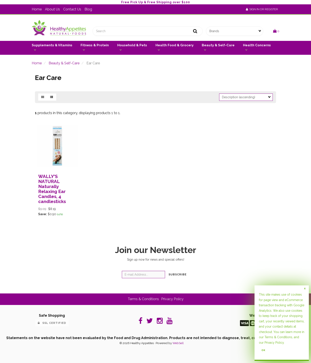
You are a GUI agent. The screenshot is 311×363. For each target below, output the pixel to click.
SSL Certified (52, 323)
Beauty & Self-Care (218, 45)
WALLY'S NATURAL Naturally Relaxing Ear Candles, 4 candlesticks (52, 189)
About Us (52, 9)
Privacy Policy (172, 299)
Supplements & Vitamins (52, 45)
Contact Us (72, 9)
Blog (88, 9)
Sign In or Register (262, 9)
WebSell (178, 343)
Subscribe (178, 274)
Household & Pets (132, 45)
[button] (276, 31)
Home (37, 9)
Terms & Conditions (143, 299)
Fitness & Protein (95, 45)
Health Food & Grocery (175, 45)
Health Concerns (257, 45)
